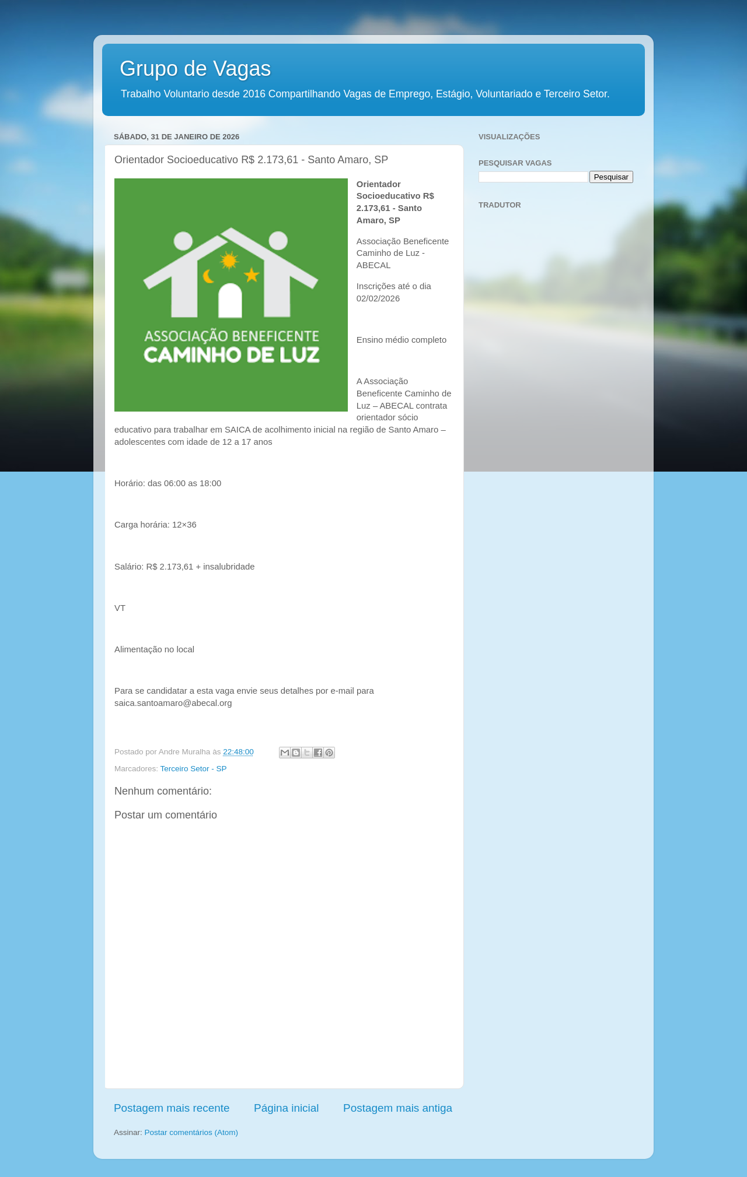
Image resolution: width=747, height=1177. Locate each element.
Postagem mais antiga (397, 1108)
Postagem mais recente (171, 1108)
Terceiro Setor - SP (193, 768)
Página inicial (286, 1108)
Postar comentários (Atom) (192, 1132)
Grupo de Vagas (195, 68)
